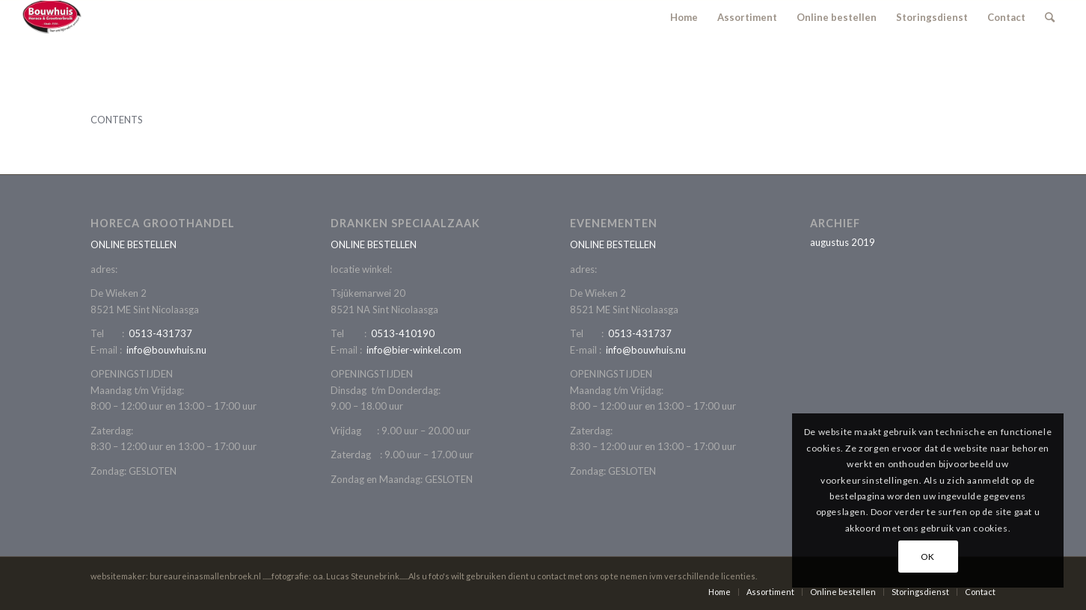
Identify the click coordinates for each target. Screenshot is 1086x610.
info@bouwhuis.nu (166, 350)
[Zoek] (1049, 17)
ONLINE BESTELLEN (133, 244)
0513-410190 (403, 333)
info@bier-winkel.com (413, 350)
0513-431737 (160, 333)
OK (928, 556)
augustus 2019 (842, 242)
